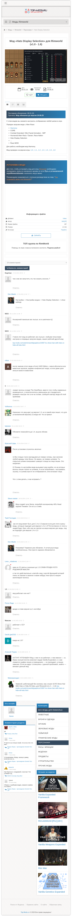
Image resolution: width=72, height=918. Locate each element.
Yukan (64, 218)
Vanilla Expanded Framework (46, 796)
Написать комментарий (18, 268)
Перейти (63, 230)
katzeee (8, 426)
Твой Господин (10, 518)
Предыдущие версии (18, 104)
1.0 (32, 150)
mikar (7, 360)
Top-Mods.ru (25, 912)
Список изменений (12, 104)
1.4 (47, 150)
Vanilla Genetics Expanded (51, 892)
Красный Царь (10, 443)
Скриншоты (23, 104)
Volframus (8, 406)
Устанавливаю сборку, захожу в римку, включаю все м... (16, 758)
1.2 (39, 150)
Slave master (13, 498)
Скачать (36, 235)
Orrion (10, 738)
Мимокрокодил (13, 678)
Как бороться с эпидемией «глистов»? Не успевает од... (17, 772)
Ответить (16, 288)
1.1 (35, 150)
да (5, 731)
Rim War (42, 868)
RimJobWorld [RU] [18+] (50, 821)
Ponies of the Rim (12, 733)
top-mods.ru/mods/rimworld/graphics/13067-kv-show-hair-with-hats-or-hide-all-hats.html (40, 688)
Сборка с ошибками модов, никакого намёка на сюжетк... (18, 785)
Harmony (13, 128)
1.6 (54, 150)
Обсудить (42, 95)
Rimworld (42, 169)
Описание (7, 104)
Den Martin (12, 294)
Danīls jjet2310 (10, 635)
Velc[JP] (64, 221)
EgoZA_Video (13, 727)
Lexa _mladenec (11, 561)
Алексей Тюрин (11, 652)
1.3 (43, 150)
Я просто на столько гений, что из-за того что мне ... (18, 743)
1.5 (50, 150)
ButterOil (11, 767)
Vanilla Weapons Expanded (51, 844)
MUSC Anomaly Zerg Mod (14, 776)
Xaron (11, 716)
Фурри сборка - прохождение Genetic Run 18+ (19, 747)
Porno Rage (9, 603)
